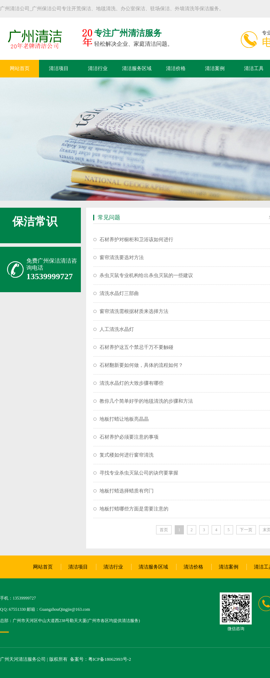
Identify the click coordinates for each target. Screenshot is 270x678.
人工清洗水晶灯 (116, 329)
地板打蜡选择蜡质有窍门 (126, 491)
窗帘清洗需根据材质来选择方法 (133, 311)
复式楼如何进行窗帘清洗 (126, 455)
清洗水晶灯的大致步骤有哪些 (131, 383)
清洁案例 (215, 68)
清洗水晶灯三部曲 (119, 293)
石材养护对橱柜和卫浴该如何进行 (136, 239)
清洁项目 (59, 68)
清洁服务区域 (137, 68)
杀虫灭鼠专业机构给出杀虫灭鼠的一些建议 (146, 275)
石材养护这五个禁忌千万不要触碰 (136, 347)
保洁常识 (34, 221)
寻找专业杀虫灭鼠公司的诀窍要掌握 (138, 473)
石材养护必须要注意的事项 (129, 437)
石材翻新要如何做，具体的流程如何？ (141, 365)
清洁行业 (98, 68)
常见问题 (109, 217)
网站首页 (20, 68)
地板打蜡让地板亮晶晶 (124, 419)
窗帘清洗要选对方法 (121, 257)
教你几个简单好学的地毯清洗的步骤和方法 (146, 401)
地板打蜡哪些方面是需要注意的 (133, 508)
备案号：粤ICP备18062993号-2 (100, 659)
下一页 (246, 529)
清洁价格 (176, 68)
